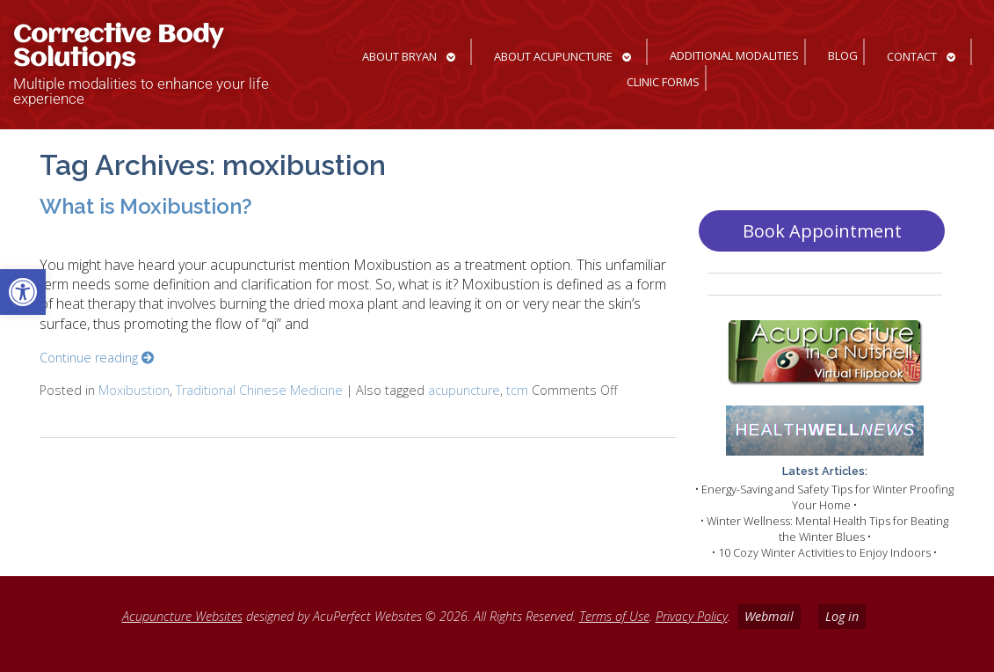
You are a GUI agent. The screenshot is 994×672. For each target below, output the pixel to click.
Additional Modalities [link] (734, 55)
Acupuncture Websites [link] (182, 616)
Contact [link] (912, 56)
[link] (23, 292)
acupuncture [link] (464, 390)
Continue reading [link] (97, 357)
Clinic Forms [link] (663, 82)
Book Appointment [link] (822, 231)
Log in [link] (842, 616)
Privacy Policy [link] (692, 616)
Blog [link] (843, 55)
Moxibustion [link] (134, 390)
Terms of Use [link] (614, 616)
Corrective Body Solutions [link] (117, 47)
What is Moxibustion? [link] (146, 206)
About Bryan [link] (399, 56)
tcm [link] (517, 390)
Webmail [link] (769, 616)
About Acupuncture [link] (553, 56)
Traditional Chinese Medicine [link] (259, 390)
